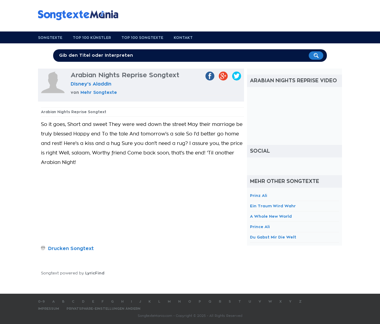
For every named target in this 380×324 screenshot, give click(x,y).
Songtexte (50, 37)
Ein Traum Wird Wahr (273, 206)
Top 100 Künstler (92, 37)
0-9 (41, 301)
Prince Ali (260, 227)
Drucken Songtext (71, 248)
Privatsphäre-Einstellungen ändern (103, 308)
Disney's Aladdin (91, 84)
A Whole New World (271, 216)
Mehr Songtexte (98, 92)
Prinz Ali (258, 195)
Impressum (48, 308)
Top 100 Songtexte (142, 37)
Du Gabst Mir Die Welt (273, 237)
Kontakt (183, 37)
